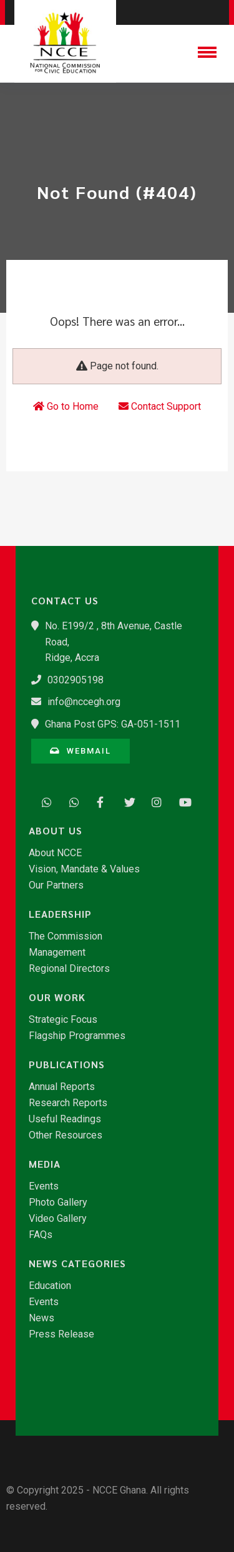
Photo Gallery (58, 1203)
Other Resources (65, 1135)
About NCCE (55, 853)
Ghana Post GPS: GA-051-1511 (112, 724)
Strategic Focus (63, 1020)
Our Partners (56, 885)
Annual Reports (62, 1087)
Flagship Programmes (77, 1036)
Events (44, 1186)
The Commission (65, 936)
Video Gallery (58, 1219)
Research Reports (68, 1103)
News (41, 1318)
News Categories (77, 1263)
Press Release (61, 1334)
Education (50, 1286)
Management (57, 953)
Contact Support (160, 406)
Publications (67, 1064)
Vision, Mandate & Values (84, 869)
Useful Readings (65, 1119)
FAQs (40, 1235)
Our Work (57, 997)
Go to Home (66, 406)
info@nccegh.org (83, 702)
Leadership (60, 914)
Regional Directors (69, 969)
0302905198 (75, 680)
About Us (55, 831)
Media (45, 1164)
